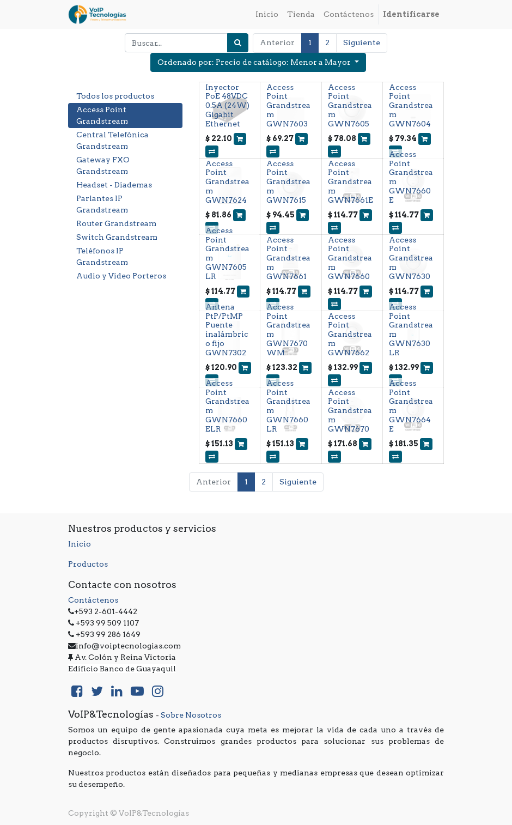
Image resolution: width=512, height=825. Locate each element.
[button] (258, 62)
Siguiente (361, 42)
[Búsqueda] (237, 42)
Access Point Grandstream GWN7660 (350, 258)
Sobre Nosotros (191, 715)
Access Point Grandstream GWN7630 (411, 258)
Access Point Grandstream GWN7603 (288, 105)
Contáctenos (93, 600)
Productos (88, 564)
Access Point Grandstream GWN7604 (411, 105)
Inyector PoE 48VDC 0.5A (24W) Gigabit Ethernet (227, 105)
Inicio (79, 543)
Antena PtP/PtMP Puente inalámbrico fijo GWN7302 (226, 329)
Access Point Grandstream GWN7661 (288, 258)
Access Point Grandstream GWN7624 (227, 181)
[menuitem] (267, 14)
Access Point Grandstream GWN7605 (350, 105)
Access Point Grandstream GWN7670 (350, 410)
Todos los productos (115, 96)
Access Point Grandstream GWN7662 (350, 334)
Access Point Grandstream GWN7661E (350, 181)
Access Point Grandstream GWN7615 (288, 181)
